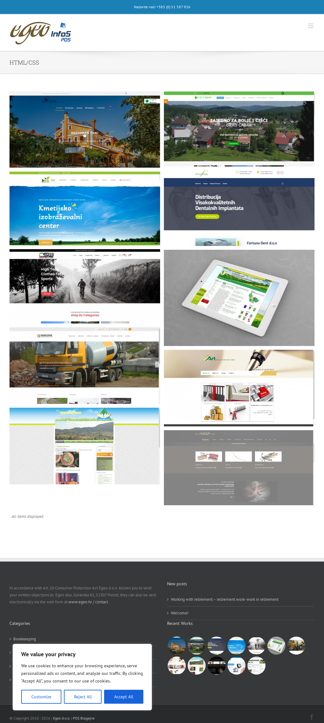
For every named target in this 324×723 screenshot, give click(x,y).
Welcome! (180, 613)
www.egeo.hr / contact (88, 602)
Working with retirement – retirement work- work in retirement (224, 599)
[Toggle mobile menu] (311, 25)
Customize (41, 697)
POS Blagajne (84, 718)
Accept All (123, 697)
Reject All (83, 697)
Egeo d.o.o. (61, 718)
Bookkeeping (24, 639)
